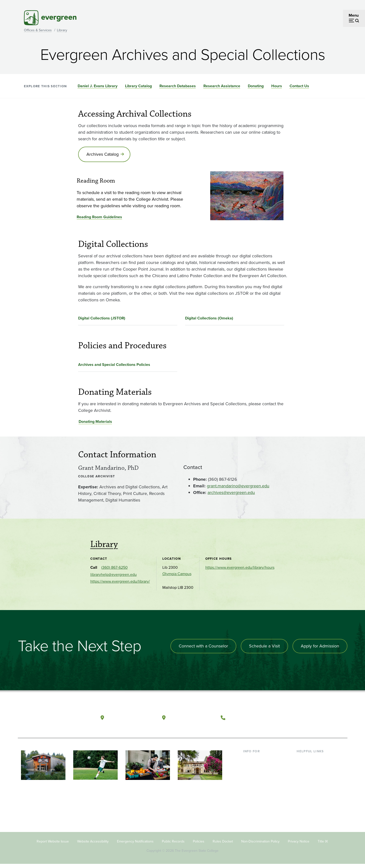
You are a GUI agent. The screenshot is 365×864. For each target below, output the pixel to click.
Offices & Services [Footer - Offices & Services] (312, 774)
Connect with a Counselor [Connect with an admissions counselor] (203, 646)
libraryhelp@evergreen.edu (113, 574)
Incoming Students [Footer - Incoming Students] (259, 766)
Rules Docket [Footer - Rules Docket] (223, 841)
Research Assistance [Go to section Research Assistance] (221, 86)
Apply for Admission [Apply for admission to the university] (320, 646)
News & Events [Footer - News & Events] (309, 798)
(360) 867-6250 (114, 567)
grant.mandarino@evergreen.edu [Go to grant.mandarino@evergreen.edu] (238, 486)
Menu (354, 15)
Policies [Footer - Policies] (198, 841)
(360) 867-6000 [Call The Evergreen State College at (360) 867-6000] (246, 717)
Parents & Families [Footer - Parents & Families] (258, 774)
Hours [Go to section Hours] (276, 86)
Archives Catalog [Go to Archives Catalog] (102, 154)
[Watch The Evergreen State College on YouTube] (305, 717)
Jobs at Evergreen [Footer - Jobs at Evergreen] (312, 806)
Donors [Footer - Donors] (249, 790)
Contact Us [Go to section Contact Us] (299, 86)
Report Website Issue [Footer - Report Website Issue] (53, 841)
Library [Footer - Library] (302, 758)
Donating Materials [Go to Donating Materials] (95, 421)
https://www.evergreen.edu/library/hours (239, 567)
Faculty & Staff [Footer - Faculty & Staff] (255, 782)
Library (62, 30)
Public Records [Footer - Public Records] (173, 841)
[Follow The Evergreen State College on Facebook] (295, 717)
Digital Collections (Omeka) (209, 318)
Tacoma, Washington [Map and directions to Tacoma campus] (191, 717)
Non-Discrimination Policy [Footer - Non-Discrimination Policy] (260, 841)
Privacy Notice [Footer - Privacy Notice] (298, 841)
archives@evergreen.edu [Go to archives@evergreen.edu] (231, 492)
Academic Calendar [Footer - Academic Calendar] (313, 790)
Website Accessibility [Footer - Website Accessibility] (93, 841)
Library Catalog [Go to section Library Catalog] (138, 86)
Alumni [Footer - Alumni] (249, 798)
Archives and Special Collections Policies (114, 364)
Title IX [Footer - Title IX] (323, 841)
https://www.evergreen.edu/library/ (120, 581)
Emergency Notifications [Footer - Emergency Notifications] (135, 841)
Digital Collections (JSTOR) (101, 318)
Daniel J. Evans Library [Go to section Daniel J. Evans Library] (97, 86)
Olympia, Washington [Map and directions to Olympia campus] (131, 717)
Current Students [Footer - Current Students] (257, 758)
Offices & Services (38, 30)
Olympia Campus (176, 574)
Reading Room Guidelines (99, 217)
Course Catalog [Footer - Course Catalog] (310, 782)
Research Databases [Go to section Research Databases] (177, 86)
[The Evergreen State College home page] (52, 719)
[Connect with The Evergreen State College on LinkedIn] (325, 717)
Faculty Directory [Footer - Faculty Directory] (311, 766)
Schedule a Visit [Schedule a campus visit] (264, 646)
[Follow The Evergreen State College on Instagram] (315, 717)
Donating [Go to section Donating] (256, 86)
